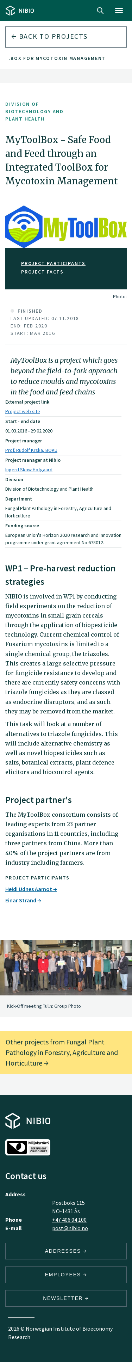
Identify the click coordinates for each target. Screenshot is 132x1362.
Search (100, 11)
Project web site (22, 411)
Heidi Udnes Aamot (31, 888)
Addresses (66, 1251)
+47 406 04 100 (69, 1219)
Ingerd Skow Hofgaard (28, 469)
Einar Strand (23, 900)
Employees (66, 1274)
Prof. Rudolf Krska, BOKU (31, 450)
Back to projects (49, 36)
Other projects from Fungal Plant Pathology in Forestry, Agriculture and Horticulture (62, 1052)
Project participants (53, 263)
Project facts (42, 272)
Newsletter (66, 1298)
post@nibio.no (70, 1228)
